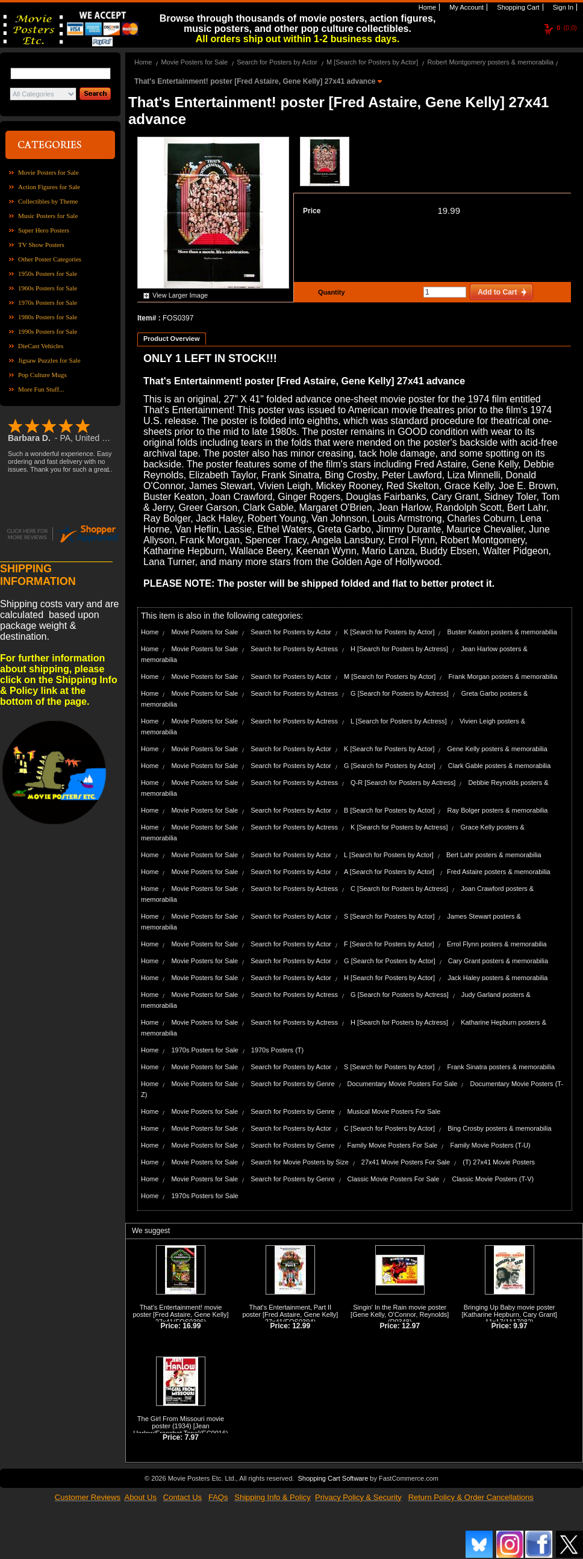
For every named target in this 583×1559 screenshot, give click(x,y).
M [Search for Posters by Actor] (372, 62)
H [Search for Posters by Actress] (399, 648)
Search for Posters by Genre (292, 1083)
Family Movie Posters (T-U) (490, 1145)
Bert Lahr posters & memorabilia (493, 854)
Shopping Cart (517, 7)
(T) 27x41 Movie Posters (499, 1162)
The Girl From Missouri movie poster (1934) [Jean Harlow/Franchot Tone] (178, 1426)
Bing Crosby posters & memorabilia (499, 1128)
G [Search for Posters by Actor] (389, 765)
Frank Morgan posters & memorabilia (502, 676)
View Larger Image (180, 295)
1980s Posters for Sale (47, 316)
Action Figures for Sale (49, 186)
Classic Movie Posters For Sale (394, 1179)
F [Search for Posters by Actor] (389, 944)
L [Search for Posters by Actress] (399, 721)
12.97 (411, 1326)
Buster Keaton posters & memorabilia (502, 632)
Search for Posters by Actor (277, 62)
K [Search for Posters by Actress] (399, 827)
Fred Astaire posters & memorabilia (498, 871)
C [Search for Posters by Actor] (389, 1128)
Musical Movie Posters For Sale (394, 1111)
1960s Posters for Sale (47, 288)
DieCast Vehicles (40, 345)
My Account (465, 7)
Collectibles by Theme (48, 201)
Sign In (562, 7)
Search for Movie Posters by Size (300, 1162)
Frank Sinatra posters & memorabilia (501, 1066)
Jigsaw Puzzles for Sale (49, 360)
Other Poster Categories (49, 259)
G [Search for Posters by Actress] (400, 693)
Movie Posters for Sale (48, 172)
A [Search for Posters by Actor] (390, 871)
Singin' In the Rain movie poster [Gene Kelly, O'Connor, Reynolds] (400, 1311)
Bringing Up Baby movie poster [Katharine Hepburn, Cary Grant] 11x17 (508, 1314)
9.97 (520, 1326)
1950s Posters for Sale (47, 273)
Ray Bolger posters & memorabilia (497, 810)
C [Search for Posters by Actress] (399, 888)
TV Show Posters (41, 244)
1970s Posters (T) (277, 1050)
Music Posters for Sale (48, 215)
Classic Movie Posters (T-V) (493, 1179)
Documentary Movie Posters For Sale (403, 1083)
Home (426, 7)
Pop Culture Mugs (42, 374)
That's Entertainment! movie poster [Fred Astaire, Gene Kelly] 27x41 (180, 1314)
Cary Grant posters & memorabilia (498, 960)
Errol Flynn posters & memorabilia (497, 944)
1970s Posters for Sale (47, 302)
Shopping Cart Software (333, 1478)
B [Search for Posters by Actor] (389, 810)
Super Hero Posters (43, 230)
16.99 (191, 1326)
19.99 (448, 210)
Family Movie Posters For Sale (393, 1145)
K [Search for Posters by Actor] (389, 632)
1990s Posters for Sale (47, 331)
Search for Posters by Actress (294, 648)
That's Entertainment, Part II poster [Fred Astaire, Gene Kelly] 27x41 (290, 1314)
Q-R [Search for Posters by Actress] (403, 782)
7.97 (192, 1437)
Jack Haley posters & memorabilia (497, 977)
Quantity (330, 292)
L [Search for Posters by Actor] (389, 854)
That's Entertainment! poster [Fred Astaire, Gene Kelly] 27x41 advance (256, 81)
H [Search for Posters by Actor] (389, 977)
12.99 (301, 1326)
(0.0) (566, 27)
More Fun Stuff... (41, 389)
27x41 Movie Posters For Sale (405, 1162)
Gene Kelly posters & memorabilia (497, 748)
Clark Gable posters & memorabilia (499, 765)
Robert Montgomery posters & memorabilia (490, 62)
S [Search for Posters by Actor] (389, 916)
